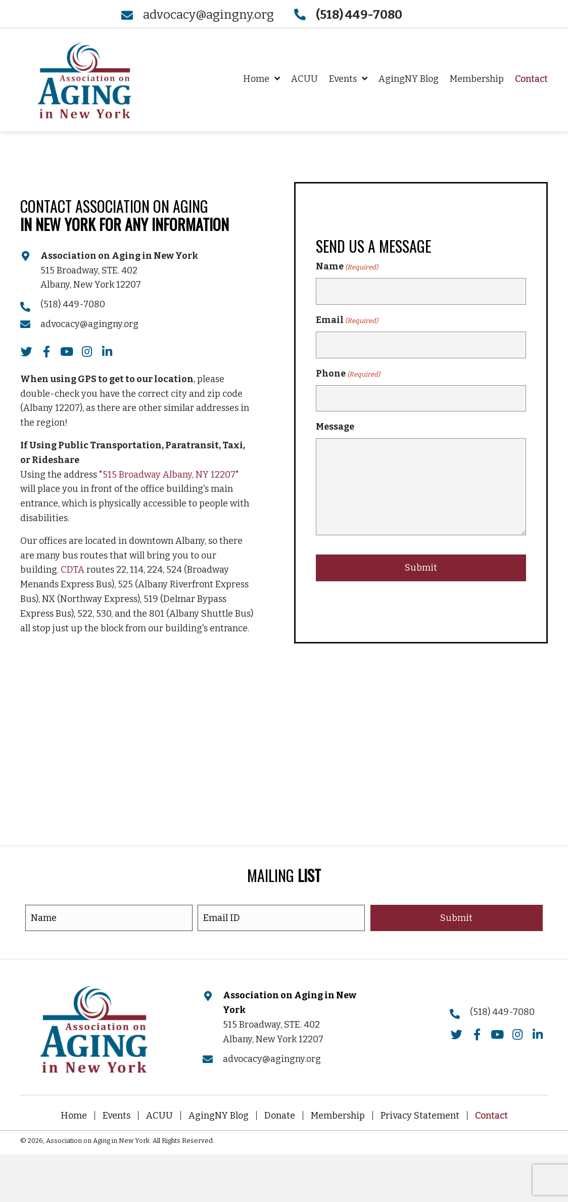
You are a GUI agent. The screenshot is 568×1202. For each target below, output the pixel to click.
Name (347, 268)
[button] (26, 352)
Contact (491, 1115)
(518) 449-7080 (72, 304)
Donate (279, 1115)
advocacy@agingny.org (208, 15)
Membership (338, 1115)
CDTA (72, 569)
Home (74, 1115)
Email (347, 321)
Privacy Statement (420, 1115)
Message (335, 426)
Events (116, 1115)
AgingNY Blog (218, 1115)
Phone (348, 373)
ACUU (159, 1115)
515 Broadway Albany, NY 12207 (169, 474)
